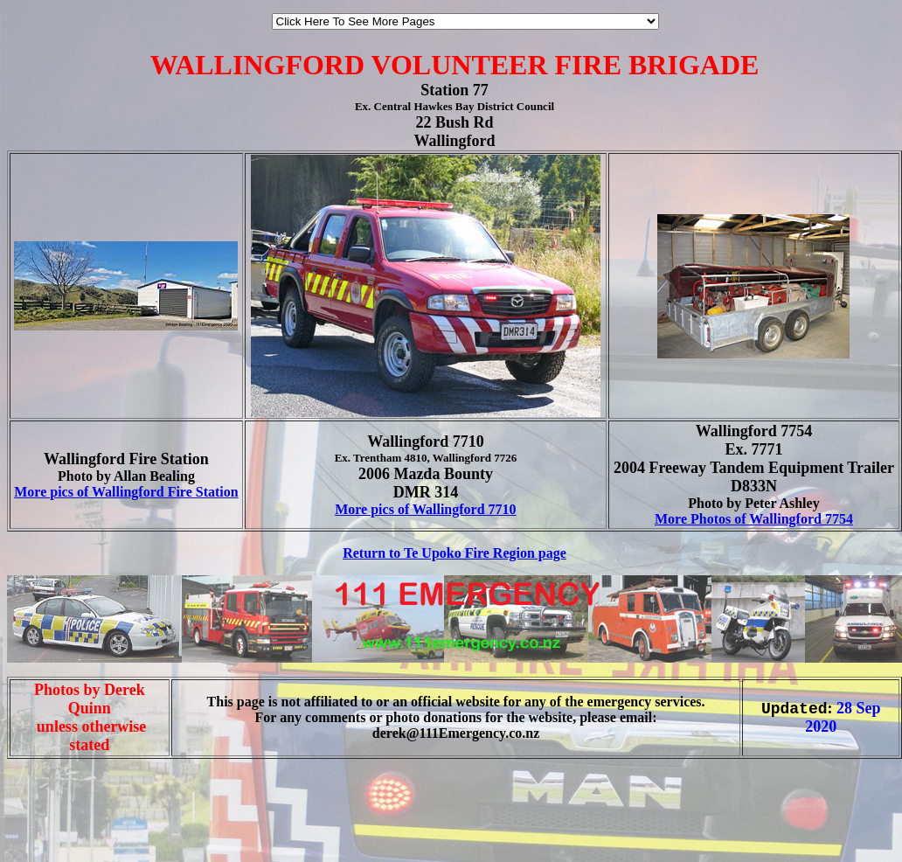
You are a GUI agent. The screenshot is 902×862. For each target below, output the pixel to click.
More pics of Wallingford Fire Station (126, 491)
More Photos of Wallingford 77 (747, 518)
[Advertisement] (59, 825)
